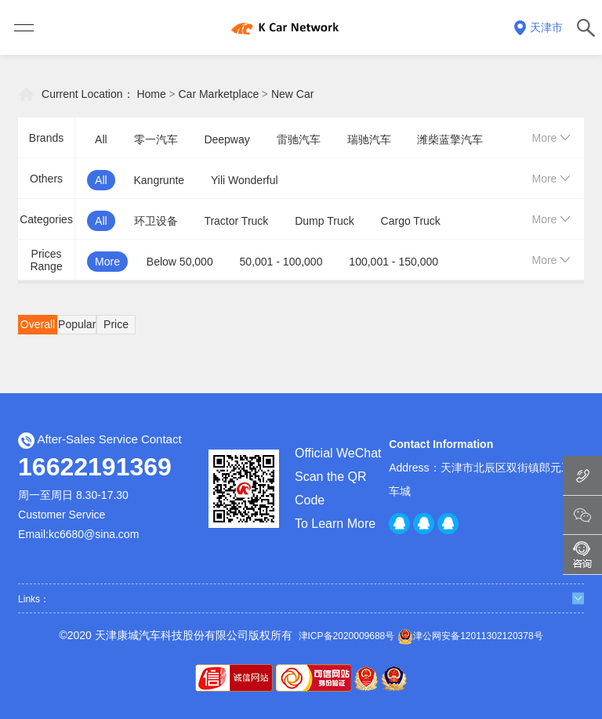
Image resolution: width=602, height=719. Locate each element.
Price (116, 324)
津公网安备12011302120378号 (469, 637)
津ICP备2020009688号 (347, 635)
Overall (37, 324)
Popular (77, 324)
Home (150, 94)
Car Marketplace (219, 94)
